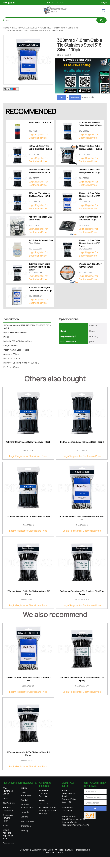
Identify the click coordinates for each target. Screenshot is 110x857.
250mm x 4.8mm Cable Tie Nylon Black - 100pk (39, 171)
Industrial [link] (25, 812)
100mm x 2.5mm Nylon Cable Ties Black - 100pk (90, 124)
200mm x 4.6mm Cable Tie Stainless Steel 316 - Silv (90, 196)
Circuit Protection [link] (26, 794)
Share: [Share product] (11, 89)
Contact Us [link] (8, 843)
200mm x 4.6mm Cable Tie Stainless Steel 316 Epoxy (89, 243)
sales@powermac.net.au (73, 819)
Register (75, 97)
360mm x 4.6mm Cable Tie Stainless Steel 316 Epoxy (39, 267)
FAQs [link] (5, 798)
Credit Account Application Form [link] (8, 834)
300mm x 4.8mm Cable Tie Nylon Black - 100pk (28, 516)
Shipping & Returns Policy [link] (8, 818)
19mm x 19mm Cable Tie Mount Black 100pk (90, 218)
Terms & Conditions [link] (8, 809)
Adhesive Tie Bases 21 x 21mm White (40, 218)
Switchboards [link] (27, 821)
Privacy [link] (6, 825)
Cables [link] (24, 788)
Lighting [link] (24, 816)
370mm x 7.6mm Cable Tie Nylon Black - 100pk (39, 194)
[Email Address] (95, 802)
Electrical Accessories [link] (27, 806)
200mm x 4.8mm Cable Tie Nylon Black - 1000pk (90, 147)
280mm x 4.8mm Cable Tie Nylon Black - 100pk (89, 171)
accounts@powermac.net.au (75, 824)
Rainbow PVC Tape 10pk (40, 122)
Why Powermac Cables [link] (8, 791)
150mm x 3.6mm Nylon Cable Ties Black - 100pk (40, 147)
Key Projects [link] (9, 802)
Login (104, 2)
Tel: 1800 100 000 (55, 2)
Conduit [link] (24, 800)
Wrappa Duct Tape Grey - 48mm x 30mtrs (91, 265)
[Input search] (50, 20)
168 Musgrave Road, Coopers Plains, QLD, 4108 (69, 797)
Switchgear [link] (26, 826)
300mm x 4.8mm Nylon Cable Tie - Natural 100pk (41, 289)
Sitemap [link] (25, 830)
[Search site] (101, 20)
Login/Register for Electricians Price (38, 136)
